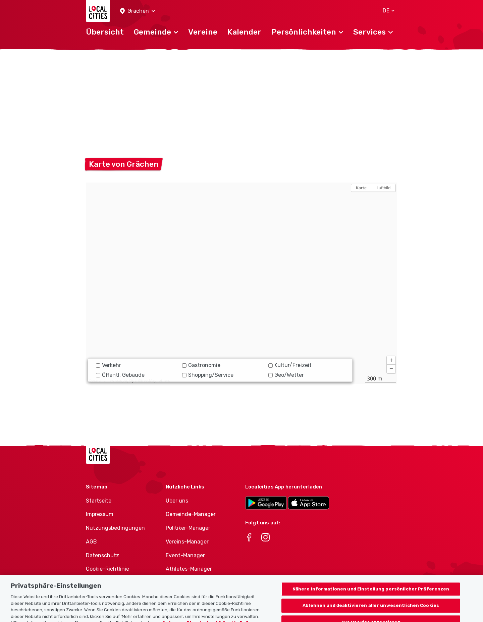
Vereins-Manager (187, 541)
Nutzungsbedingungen (115, 528)
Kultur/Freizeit (290, 365)
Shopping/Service (207, 375)
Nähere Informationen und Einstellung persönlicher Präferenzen (370, 601)
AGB (91, 541)
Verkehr (108, 365)
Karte (361, 188)
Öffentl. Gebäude (120, 375)
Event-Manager (185, 555)
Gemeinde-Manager (191, 514)
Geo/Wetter (286, 375)
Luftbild (383, 188)
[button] (137, 11)
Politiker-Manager (188, 528)
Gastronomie (201, 365)
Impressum (99, 514)
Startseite (98, 501)
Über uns (177, 501)
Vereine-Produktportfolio (197, 582)
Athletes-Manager (189, 569)
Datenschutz (102, 555)
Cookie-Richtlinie (107, 569)
